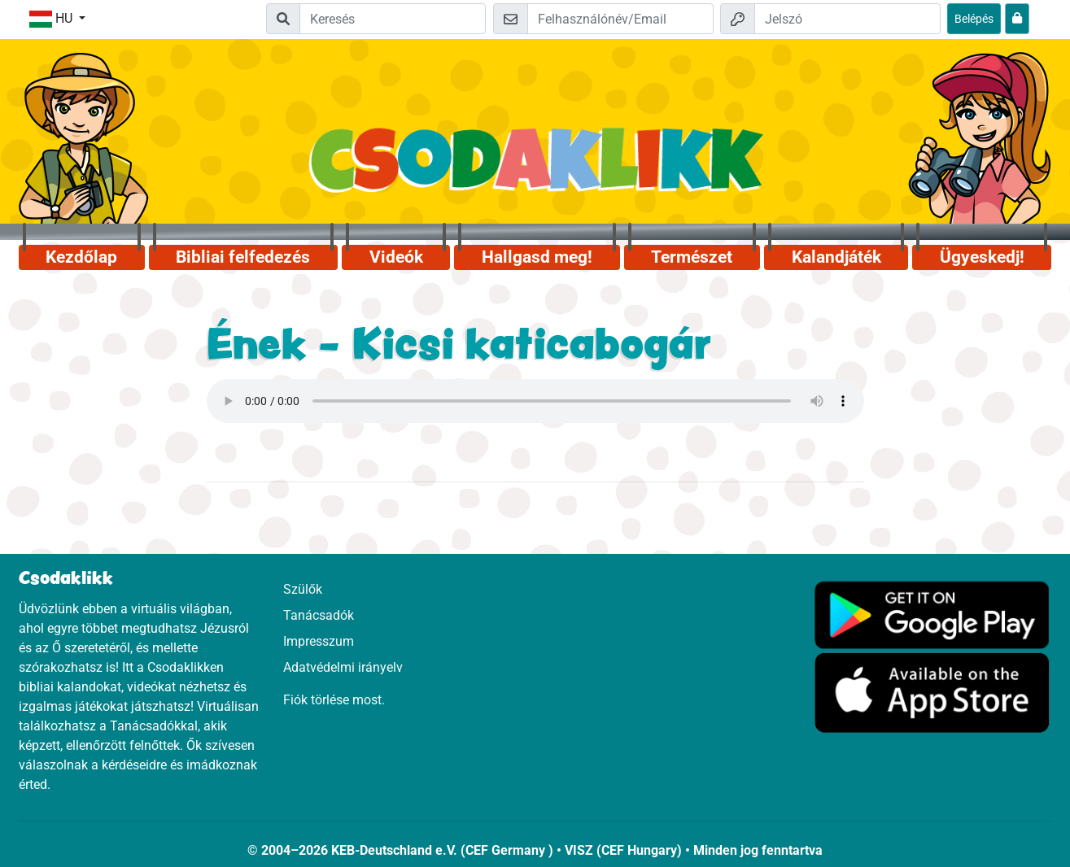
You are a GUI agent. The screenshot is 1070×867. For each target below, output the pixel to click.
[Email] (620, 18)
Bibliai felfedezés (243, 257)
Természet (691, 257)
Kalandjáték (836, 257)
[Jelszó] (847, 18)
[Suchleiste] (392, 18)
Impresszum (318, 641)
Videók (396, 257)
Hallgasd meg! (537, 257)
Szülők (302, 589)
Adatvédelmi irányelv (343, 667)
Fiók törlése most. (334, 700)
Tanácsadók (318, 615)
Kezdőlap (81, 257)
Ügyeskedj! (982, 257)
